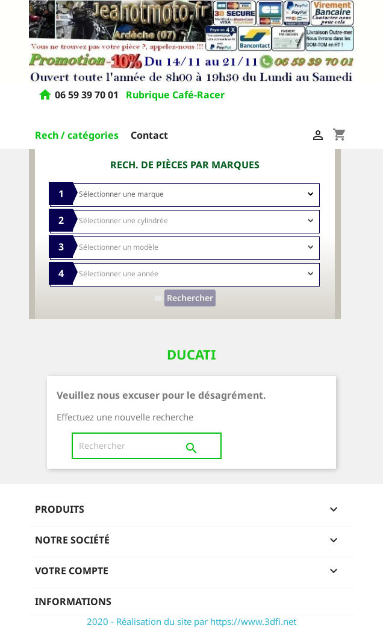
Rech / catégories (77, 135)
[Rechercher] (147, 446)
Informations (73, 601)
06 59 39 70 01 (88, 95)
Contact (149, 135)
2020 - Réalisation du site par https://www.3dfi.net (191, 621)
